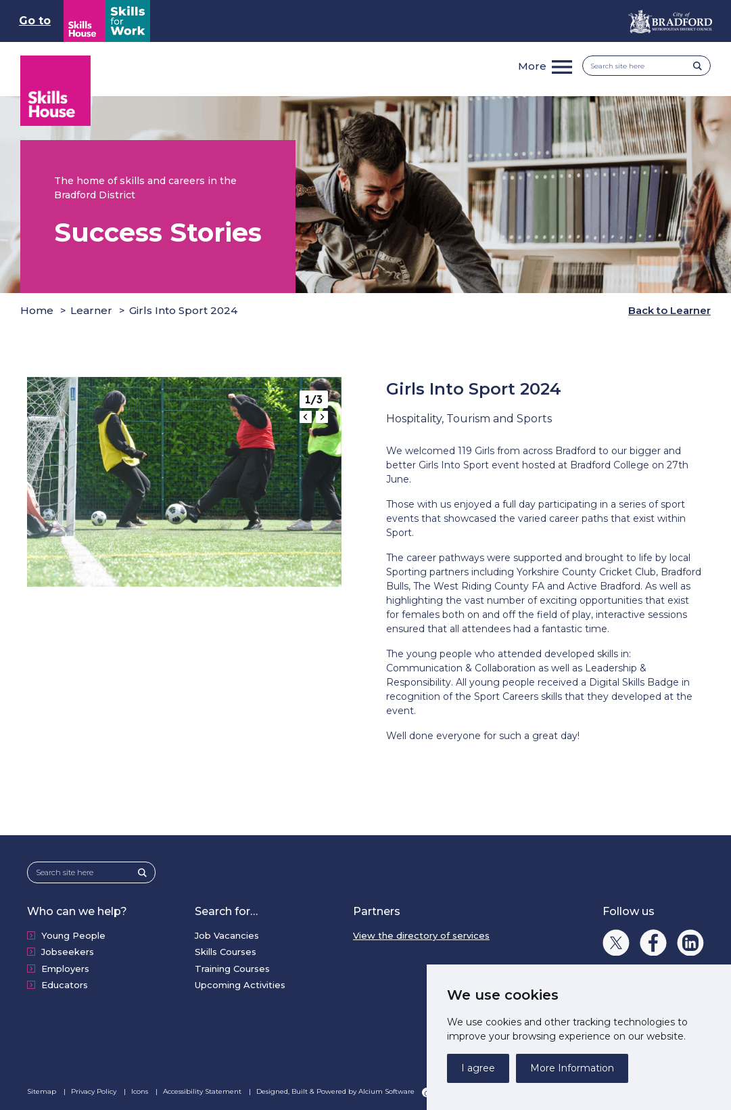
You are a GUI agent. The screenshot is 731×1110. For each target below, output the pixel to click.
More (532, 66)
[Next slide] (322, 417)
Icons (140, 1091)
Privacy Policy (94, 1091)
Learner (91, 310)
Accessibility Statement (203, 1091)
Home (36, 310)
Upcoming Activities (240, 984)
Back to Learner (669, 310)
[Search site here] (642, 66)
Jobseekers (67, 951)
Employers (65, 968)
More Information (572, 1068)
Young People (73, 935)
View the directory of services (421, 935)
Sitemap (42, 1091)
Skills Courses (225, 951)
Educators (64, 984)
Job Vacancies (227, 935)
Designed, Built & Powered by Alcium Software (343, 1091)
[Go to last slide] (306, 417)
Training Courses (232, 968)
